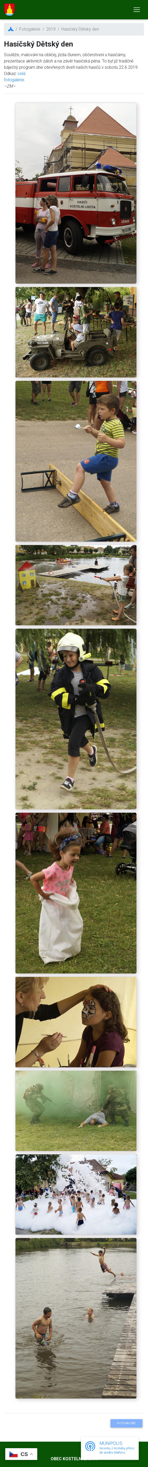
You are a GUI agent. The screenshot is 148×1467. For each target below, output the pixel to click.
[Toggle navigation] (137, 10)
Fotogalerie (126, 1423)
